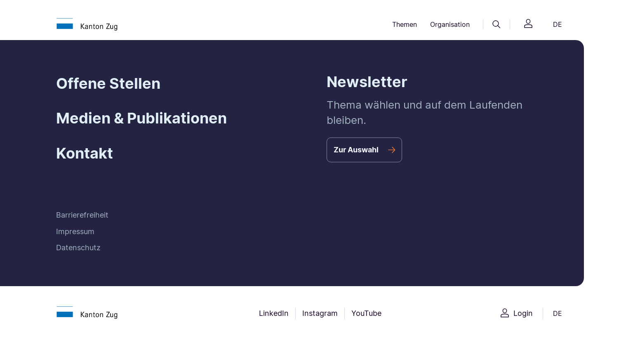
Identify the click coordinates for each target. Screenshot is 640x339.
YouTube (366, 313)
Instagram (320, 313)
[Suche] (496, 24)
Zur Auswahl (356, 149)
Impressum (75, 231)
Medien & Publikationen (141, 118)
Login (523, 313)
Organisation (450, 24)
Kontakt (84, 153)
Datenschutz (78, 247)
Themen (404, 24)
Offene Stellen (108, 83)
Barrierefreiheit (82, 215)
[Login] (528, 25)
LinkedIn (274, 313)
